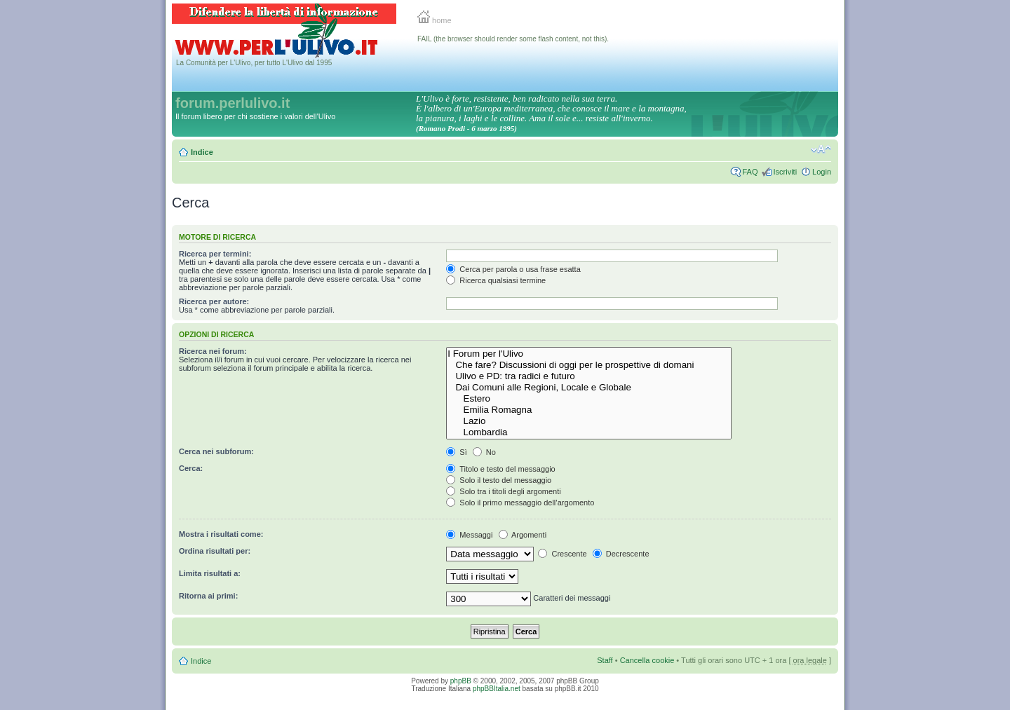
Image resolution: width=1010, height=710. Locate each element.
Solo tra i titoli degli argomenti (503, 491)
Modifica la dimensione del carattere (821, 149)
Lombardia (588, 432)
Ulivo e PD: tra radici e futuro (588, 376)
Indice (202, 152)
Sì (456, 452)
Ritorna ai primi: (208, 596)
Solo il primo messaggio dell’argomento (520, 502)
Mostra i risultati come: (221, 534)
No (484, 452)
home (434, 20)
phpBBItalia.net (496, 688)
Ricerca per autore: (214, 301)
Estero (588, 398)
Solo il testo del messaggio (498, 480)
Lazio (588, 421)
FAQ (750, 172)
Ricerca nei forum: (213, 351)
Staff (604, 660)
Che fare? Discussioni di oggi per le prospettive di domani (588, 365)
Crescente (562, 553)
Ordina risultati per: (214, 551)
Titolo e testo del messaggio (500, 469)
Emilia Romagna (588, 410)
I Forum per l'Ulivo (588, 354)
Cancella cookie (647, 660)
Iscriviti (785, 172)
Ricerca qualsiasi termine (496, 280)
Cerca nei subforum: (216, 451)
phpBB (460, 681)
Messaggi (469, 535)
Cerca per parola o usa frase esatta (513, 269)
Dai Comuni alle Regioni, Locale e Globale (588, 387)
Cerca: (191, 468)
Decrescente (621, 553)
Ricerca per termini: (215, 254)
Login (821, 172)
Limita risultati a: (210, 573)
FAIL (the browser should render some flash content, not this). (513, 39)
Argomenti (523, 535)
